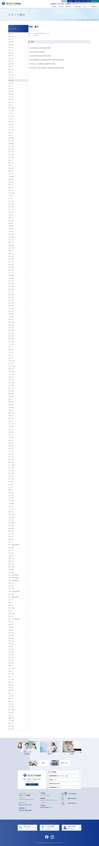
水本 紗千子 (11, 226)
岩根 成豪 (11, 338)
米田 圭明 (11, 454)
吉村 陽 (11, 536)
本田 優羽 (11, 569)
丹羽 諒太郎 (11, 382)
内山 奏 (11, 357)
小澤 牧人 (11, 127)
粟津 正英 (11, 162)
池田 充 (11, 105)
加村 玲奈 (11, 204)
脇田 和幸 (11, 690)
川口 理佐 (11, 267)
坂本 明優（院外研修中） (14, 544)
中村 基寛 (11, 553)
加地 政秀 (11, 41)
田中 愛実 (11, 390)
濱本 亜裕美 (11, 709)
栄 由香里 (11, 275)
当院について (86, 7)
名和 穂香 (11, 654)
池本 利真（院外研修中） (14, 577)
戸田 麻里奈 (11, 522)
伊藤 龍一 (11, 349)
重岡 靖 (11, 72)
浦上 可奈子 (11, 341)
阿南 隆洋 (11, 80)
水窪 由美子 (11, 193)
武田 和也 (11, 286)
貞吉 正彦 (11, 643)
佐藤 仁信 (11, 253)
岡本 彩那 (11, 294)
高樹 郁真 (11, 393)
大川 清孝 (11, 679)
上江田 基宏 (11, 514)
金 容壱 (11, 118)
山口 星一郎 (11, 423)
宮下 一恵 (11, 209)
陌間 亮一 (11, 135)
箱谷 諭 (11, 610)
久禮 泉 (11, 195)
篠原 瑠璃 (11, 547)
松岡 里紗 (11, 305)
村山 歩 (11, 346)
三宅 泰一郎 (11, 374)
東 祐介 (11, 542)
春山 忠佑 (11, 459)
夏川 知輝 (11, 154)
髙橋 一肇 (11, 319)
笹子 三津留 (11, 668)
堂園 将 (11, 132)
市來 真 (11, 85)
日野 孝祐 (11, 525)
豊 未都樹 (11, 503)
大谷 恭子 (11, 201)
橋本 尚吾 (11, 561)
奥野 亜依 (11, 297)
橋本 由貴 (11, 324)
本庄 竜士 (11, 621)
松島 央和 (11, 418)
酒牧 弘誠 (11, 640)
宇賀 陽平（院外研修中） (14, 580)
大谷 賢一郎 (11, 74)
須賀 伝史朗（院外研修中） (14, 591)
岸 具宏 (11, 451)
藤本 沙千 (11, 616)
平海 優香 (11, 396)
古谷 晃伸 (11, 157)
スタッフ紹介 (77, 19)
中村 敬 (11, 50)
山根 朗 (11, 723)
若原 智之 (11, 124)
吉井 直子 (11, 212)
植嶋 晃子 (11, 511)
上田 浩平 (11, 352)
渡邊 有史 (11, 462)
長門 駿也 (11, 651)
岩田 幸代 (11, 55)
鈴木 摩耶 (11, 728)
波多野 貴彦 (11, 717)
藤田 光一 (11, 160)
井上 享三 (11, 388)
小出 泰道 (11, 706)
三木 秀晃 (11, 495)
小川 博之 (11, 344)
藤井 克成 (11, 564)
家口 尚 (11, 693)
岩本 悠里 (11, 467)
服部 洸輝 (11, 368)
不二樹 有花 (11, 371)
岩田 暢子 (11, 91)
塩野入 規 (11, 217)
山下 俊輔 (11, 308)
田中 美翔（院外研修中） (14, 597)
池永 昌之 (11, 52)
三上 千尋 (11, 272)
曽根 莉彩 (11, 404)
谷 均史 (11, 687)
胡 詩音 (11, 429)
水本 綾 (11, 173)
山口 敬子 (11, 533)
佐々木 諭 (11, 239)
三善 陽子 (11, 695)
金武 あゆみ (11, 638)
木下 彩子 (11, 261)
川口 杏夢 (11, 140)
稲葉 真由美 (11, 107)
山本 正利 (11, 311)
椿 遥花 (11, 646)
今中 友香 (11, 506)
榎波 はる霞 (11, 412)
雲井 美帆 (11, 313)
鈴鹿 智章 (11, 228)
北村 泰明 (11, 168)
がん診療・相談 (77, 7)
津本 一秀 (11, 456)
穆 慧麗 (11, 443)
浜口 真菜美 (11, 608)
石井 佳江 (11, 96)
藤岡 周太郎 (11, 528)
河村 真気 (11, 432)
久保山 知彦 (11, 360)
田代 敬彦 (11, 673)
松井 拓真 (11, 660)
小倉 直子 (11, 415)
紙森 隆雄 (11, 44)
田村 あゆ (11, 379)
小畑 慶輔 (11, 245)
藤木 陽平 (11, 179)
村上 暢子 (11, 333)
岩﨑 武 (11, 671)
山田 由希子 (11, 500)
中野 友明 (11, 94)
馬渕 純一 (11, 624)
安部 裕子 (11, 47)
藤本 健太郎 (11, 566)
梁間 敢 (11, 489)
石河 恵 (11, 355)
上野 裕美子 (11, 517)
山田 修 (11, 682)
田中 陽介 (11, 83)
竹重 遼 (11, 250)
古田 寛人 (11, 492)
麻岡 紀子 (11, 187)
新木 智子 (11, 715)
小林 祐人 (11, 363)
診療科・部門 (68, 7)
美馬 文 (11, 165)
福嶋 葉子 (11, 712)
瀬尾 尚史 (11, 377)
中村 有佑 (11, 231)
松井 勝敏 (11, 330)
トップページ (69, 19)
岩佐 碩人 (11, 632)
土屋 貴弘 (11, 520)
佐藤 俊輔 (11, 143)
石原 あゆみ (11, 289)
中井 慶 (11, 58)
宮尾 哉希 (11, 627)
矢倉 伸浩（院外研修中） (14, 575)
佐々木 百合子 (12, 366)
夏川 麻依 (11, 220)
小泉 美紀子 (11, 720)
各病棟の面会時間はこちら (46, 807)
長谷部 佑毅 (11, 613)
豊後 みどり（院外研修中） (14, 619)
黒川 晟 (11, 434)
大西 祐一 (11, 66)
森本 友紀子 (11, 335)
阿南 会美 (11, 256)
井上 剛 (11, 292)
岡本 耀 (11, 476)
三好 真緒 (11, 572)
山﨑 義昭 (11, 630)
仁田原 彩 (11, 555)
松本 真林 (11, 264)
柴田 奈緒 (11, 281)
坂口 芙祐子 (11, 473)
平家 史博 (11, 327)
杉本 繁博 (11, 283)
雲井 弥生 (11, 684)
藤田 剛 (11, 61)
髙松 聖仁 (11, 36)
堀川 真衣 (11, 657)
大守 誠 (11, 113)
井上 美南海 (11, 465)
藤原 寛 (11, 665)
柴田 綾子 (11, 300)
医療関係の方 (94, 7)
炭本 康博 (11, 594)
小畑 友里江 (11, 176)
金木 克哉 (11, 478)
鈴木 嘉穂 (11, 146)
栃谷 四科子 (11, 270)
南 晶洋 (11, 198)
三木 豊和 (11, 110)
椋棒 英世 (11, 151)
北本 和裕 (11, 407)
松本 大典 (11, 121)
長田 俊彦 (11, 302)
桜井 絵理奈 (11, 588)
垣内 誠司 (11, 182)
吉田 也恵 (11, 234)
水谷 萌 (11, 421)
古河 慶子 (11, 259)
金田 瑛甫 (11, 586)
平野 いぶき (11, 558)
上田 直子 (11, 77)
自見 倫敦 (11, 206)
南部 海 (11, 602)
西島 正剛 (11, 149)
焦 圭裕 (11, 484)
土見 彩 (11, 599)
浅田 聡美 (11, 445)
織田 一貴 (11, 242)
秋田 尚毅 (11, 278)
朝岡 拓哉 (11, 539)
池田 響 (11, 410)
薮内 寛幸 (11, 531)
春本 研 (11, 99)
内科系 (82, 19)
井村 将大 (11, 448)
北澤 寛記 (11, 481)
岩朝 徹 (11, 701)
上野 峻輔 (11, 426)
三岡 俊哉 (11, 498)
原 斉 (10, 676)
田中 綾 (11, 487)
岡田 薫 (11, 399)
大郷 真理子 (11, 237)
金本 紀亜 (11, 470)
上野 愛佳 (11, 635)
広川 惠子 (11, 190)
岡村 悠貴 (11, 726)
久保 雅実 (11, 316)
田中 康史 (11, 129)
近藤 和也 (11, 401)
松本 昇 (11, 184)
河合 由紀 (11, 116)
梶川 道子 (11, 69)
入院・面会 (60, 7)
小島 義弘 (11, 437)
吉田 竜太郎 (11, 248)
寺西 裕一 (11, 88)
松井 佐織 (11, 138)
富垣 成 (11, 550)
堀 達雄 (11, 223)
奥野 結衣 (11, 583)
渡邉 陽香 (11, 662)
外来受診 (54, 7)
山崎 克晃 (11, 385)
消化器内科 (88, 19)
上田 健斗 (11, 509)
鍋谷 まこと (11, 33)
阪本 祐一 (11, 39)
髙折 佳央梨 (11, 322)
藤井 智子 (11, 171)
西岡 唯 (11, 605)
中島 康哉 (11, 649)
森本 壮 (11, 698)
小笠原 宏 (11, 215)
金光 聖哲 (11, 63)
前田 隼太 (11, 440)
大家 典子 (11, 704)
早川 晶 (11, 102)
